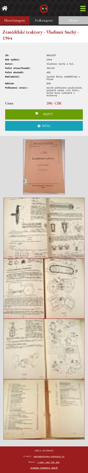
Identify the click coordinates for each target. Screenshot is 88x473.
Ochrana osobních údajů (44, 468)
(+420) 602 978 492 (48, 462)
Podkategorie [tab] (44, 20)
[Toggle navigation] (83, 8)
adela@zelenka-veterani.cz (49, 456)
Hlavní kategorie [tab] (14, 20)
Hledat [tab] (73, 20)
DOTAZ (44, 126)
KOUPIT (44, 114)
